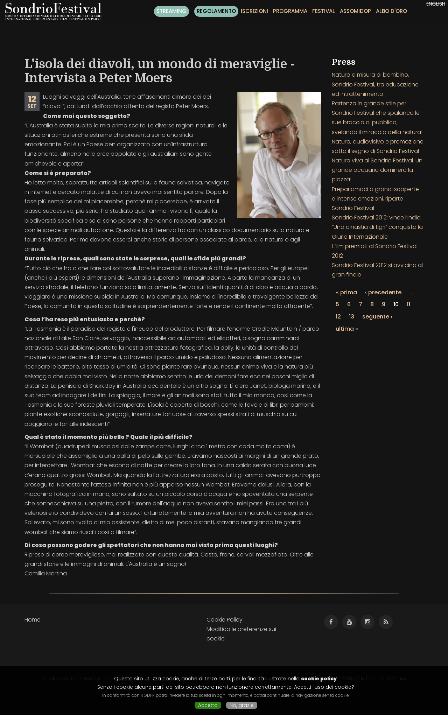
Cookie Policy (224, 620)
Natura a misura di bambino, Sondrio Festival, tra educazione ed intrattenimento (375, 84)
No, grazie (242, 705)
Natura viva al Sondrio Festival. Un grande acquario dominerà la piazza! (377, 169)
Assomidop (355, 11)
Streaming (171, 11)
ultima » (347, 329)
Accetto (208, 705)
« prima (346, 292)
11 (408, 304)
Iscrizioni (254, 11)
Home (32, 620)
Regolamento (216, 11)
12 (338, 317)
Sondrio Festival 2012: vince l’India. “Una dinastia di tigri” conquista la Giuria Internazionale (377, 226)
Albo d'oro (391, 11)
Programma (290, 11)
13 (351, 317)
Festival (323, 11)
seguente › (377, 317)
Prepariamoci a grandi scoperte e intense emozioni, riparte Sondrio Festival (375, 198)
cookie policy (319, 678)
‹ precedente (383, 292)
